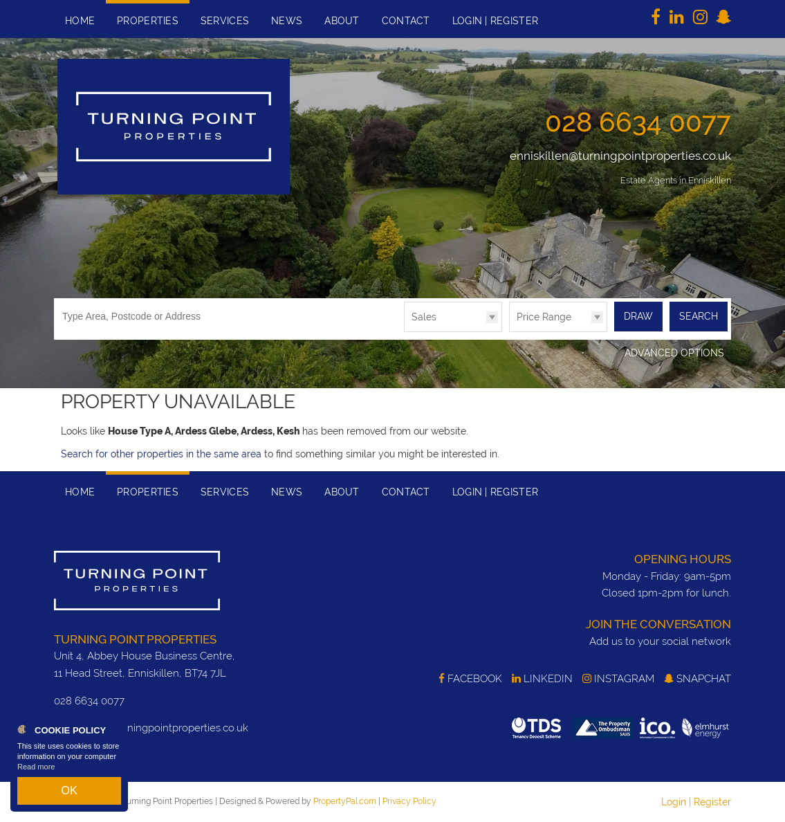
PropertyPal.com (344, 800)
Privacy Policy (409, 800)
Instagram (618, 678)
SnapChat (697, 678)
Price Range (544, 316)
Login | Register (696, 800)
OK (69, 795)
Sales (424, 316)
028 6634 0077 (638, 122)
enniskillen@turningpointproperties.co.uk (620, 156)
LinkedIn (542, 678)
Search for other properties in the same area (161, 453)
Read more (36, 776)
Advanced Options (674, 352)
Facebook (470, 678)
